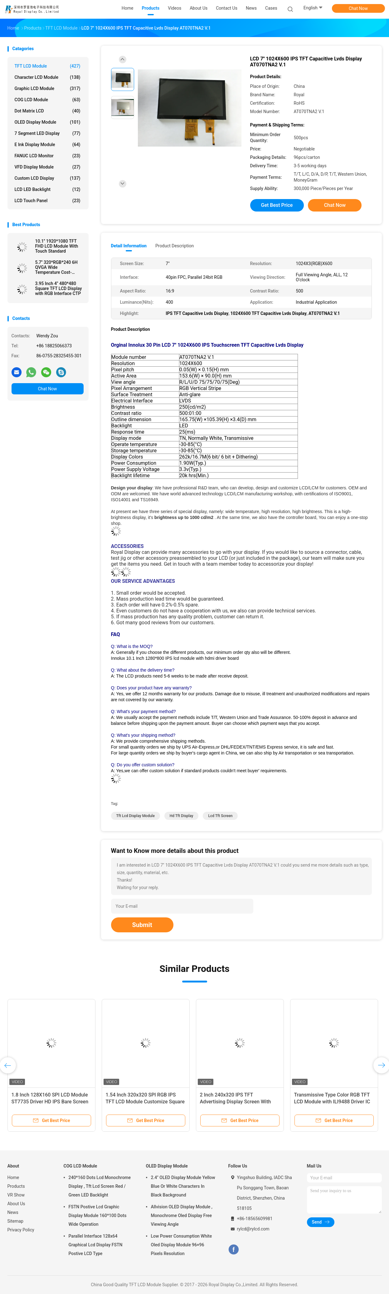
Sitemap (15, 1221)
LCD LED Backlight (47, 189)
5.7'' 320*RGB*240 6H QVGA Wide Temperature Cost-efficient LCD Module (56, 267)
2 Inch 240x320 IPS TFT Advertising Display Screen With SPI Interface (235, 1101)
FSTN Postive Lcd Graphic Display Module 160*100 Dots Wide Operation (98, 1215)
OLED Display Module (47, 122)
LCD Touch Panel (47, 200)
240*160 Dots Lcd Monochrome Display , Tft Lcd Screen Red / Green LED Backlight (100, 1186)
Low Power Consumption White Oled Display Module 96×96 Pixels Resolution (181, 1245)
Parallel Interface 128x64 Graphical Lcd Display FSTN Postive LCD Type (96, 1245)
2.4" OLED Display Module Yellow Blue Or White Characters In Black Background (183, 1186)
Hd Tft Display (181, 816)
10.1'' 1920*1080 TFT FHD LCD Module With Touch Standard (56, 246)
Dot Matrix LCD (47, 111)
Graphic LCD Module (47, 88)
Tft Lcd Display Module (135, 816)
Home (13, 1177)
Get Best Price (277, 205)
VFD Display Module (47, 167)
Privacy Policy (20, 1229)
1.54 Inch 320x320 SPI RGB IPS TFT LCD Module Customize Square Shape (145, 1101)
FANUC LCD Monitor (47, 156)
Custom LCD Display (47, 178)
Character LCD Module (47, 77)
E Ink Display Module (47, 144)
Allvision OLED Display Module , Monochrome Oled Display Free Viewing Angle (181, 1215)
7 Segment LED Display (47, 133)
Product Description (174, 245)
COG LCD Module (47, 100)
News (12, 1212)
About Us (16, 1203)
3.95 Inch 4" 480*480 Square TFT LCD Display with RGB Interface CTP (58, 288)
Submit (142, 925)
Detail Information (129, 245)
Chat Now (358, 8)
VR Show (16, 1194)
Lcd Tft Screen (220, 816)
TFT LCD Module (47, 66)
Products (16, 1186)
